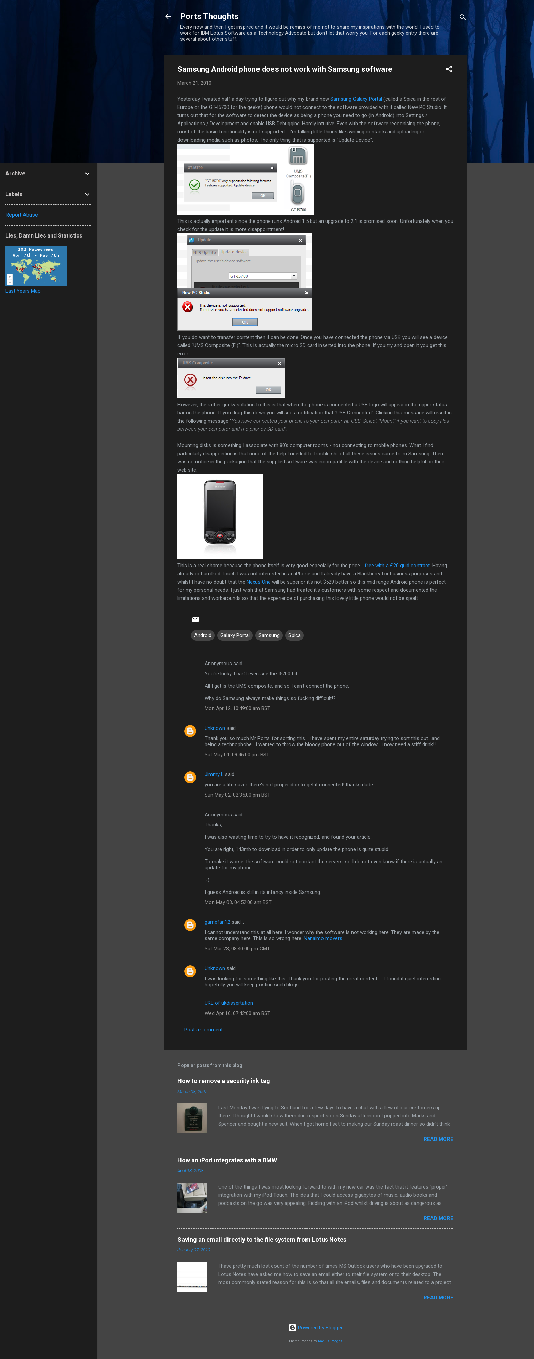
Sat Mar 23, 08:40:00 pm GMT (237, 949)
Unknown (215, 728)
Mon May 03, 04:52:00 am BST (238, 902)
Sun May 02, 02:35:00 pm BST (237, 795)
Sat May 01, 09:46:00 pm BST (237, 755)
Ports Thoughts (209, 16)
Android (202, 635)
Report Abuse (21, 215)
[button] (449, 70)
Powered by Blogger (315, 1328)
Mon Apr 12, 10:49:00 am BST (237, 708)
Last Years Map (23, 291)
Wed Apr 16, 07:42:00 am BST (237, 1013)
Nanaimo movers (323, 938)
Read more (438, 1139)
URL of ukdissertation (229, 1003)
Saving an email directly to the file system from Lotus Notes (261, 1239)
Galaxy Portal (356, 99)
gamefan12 (217, 922)
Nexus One (259, 582)
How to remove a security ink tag (223, 1080)
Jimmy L (214, 774)
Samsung (269, 635)
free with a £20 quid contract (397, 565)
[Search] (463, 18)
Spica (294, 635)
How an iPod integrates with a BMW (227, 1160)
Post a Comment (203, 1030)
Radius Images (330, 1341)
